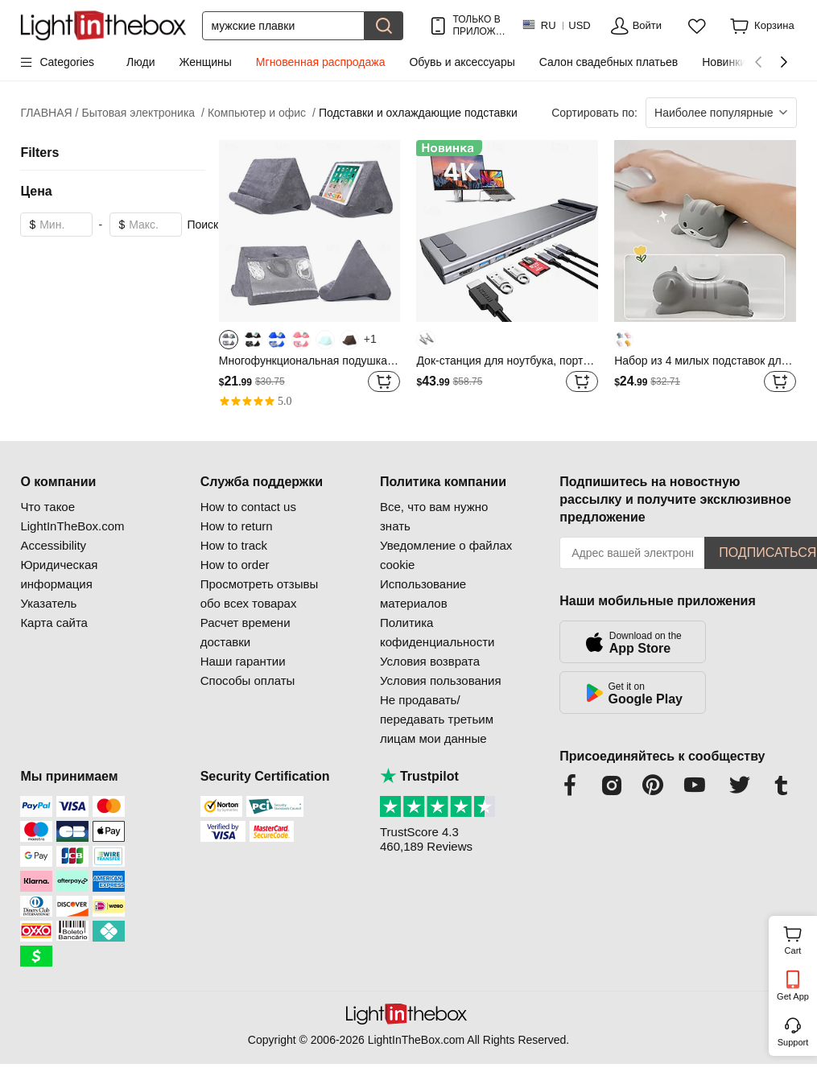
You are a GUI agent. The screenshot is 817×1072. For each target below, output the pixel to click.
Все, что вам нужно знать (434, 516)
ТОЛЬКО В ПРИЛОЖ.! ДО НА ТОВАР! (477, 25)
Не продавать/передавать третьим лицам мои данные (436, 719)
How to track (233, 545)
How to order (235, 564)
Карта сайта (54, 622)
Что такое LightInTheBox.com (72, 516)
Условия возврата (430, 661)
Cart (799, 938)
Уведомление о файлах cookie (446, 554)
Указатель (48, 603)
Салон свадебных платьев (609, 62)
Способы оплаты (247, 680)
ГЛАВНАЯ (49, 113)
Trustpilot (419, 776)
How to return (236, 526)
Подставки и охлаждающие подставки (418, 112)
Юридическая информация (58, 574)
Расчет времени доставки (245, 632)
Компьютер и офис (262, 113)
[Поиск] (283, 25)
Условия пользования (440, 680)
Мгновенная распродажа (321, 62)
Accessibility (53, 545)
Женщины (205, 62)
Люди (140, 62)
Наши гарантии (243, 661)
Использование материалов (423, 593)
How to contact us (248, 506)
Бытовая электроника (142, 113)
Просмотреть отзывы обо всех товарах (259, 593)
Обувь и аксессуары (461, 62)
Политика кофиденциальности (437, 632)
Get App (793, 996)
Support (793, 1042)
